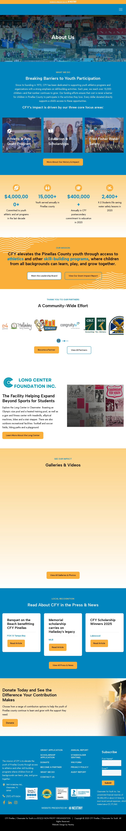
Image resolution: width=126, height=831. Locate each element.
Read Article (16, 643)
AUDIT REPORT (78, 772)
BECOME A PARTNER (51, 767)
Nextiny (71, 824)
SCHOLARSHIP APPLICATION (47, 756)
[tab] (62, 341)
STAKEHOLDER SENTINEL (78, 756)
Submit (108, 783)
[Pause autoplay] (58, 341)
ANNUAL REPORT (79, 750)
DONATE (44, 762)
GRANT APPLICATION (51, 750)
